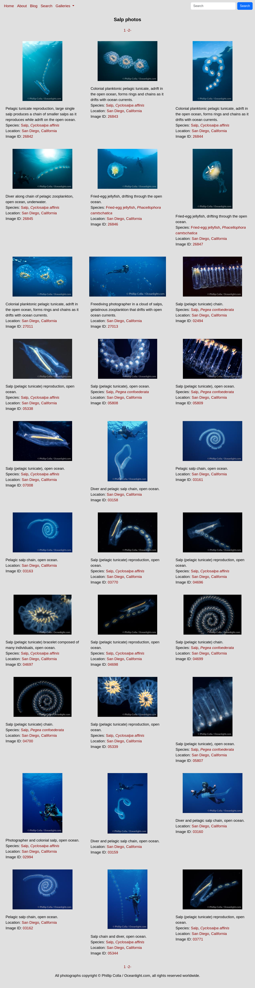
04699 (198, 659)
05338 (28, 408)
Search (46, 6)
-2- (129, 30)
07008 (28, 485)
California (49, 131)
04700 (28, 741)
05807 (198, 761)
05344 (113, 953)
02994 (28, 857)
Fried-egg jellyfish (120, 207)
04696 (198, 582)
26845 (28, 219)
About (22, 6)
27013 (113, 326)
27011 (28, 326)
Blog (33, 6)
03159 (113, 852)
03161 (198, 480)
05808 (113, 403)
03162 (28, 928)
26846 (113, 224)
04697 (28, 664)
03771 (198, 939)
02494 (198, 321)
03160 (198, 832)
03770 (113, 582)
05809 (198, 403)
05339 (113, 747)
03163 (28, 571)
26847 (198, 244)
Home (9, 6)
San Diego (30, 131)
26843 (113, 116)
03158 (113, 500)
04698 (113, 664)
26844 (198, 136)
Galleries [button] (63, 6)
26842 (28, 136)
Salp (24, 125)
